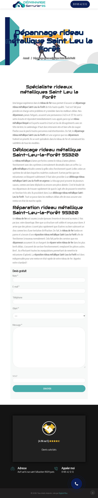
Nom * (49, 277)
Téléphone (49, 299)
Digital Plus (63, 493)
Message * (49, 346)
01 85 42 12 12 (80, 4)
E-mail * (49, 288)
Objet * (16, 308)
